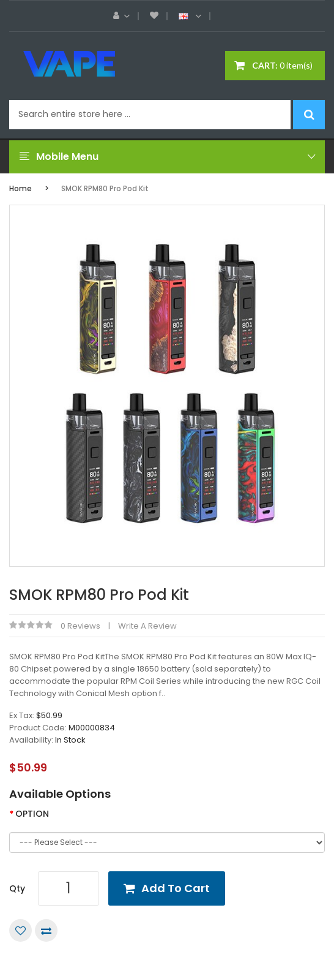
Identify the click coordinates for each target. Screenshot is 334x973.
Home (20, 188)
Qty (17, 888)
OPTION (32, 814)
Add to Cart (175, 888)
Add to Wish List (20, 930)
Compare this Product (46, 930)
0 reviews (80, 625)
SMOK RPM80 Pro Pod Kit (105, 188)
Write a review (147, 625)
